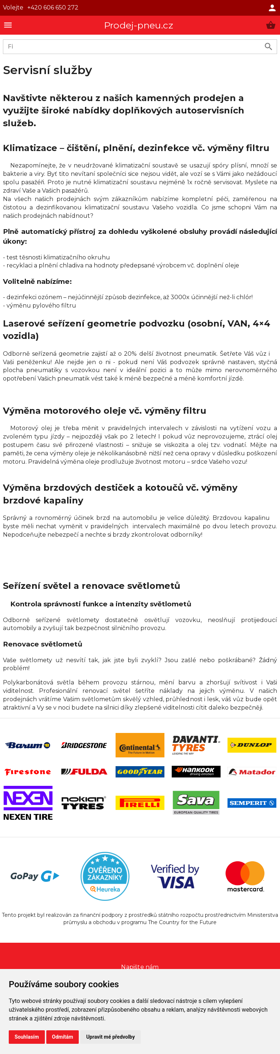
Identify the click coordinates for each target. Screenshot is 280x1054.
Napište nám (140, 967)
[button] (271, 25)
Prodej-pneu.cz (138, 25)
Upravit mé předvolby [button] (110, 1037)
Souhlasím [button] (27, 1037)
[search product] (268, 46)
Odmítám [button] (62, 1037)
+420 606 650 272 (52, 7)
